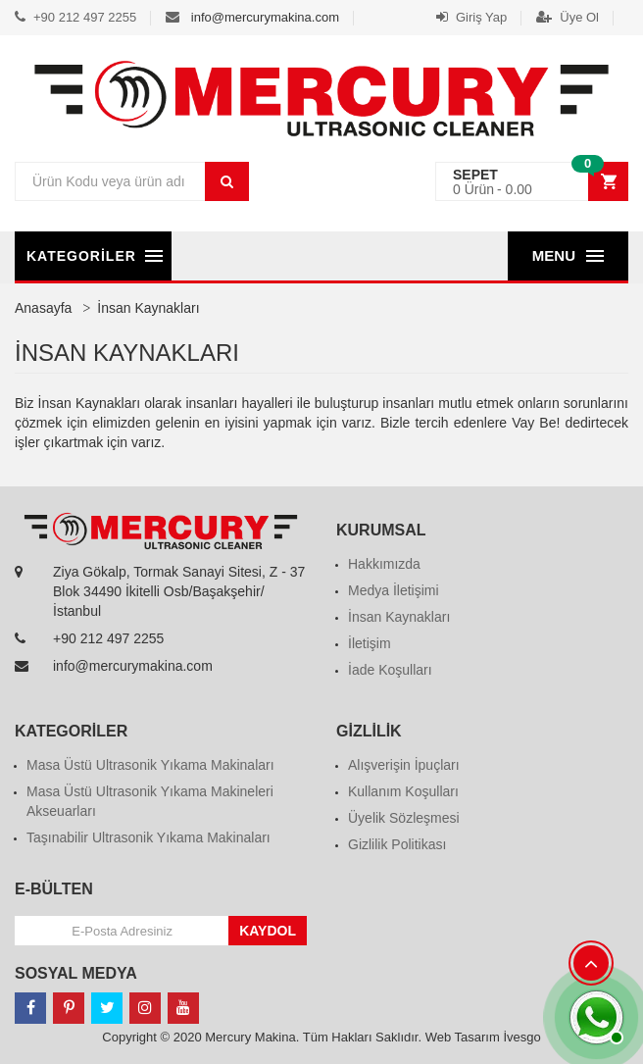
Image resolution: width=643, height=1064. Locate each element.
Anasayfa (43, 308)
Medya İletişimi (393, 590)
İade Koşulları (390, 670)
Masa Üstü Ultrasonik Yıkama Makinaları (150, 765)
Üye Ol (567, 17)
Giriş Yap (471, 17)
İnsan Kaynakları (399, 617)
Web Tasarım (462, 1037)
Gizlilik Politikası (397, 844)
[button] (531, 182)
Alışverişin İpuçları (404, 765)
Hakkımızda (384, 564)
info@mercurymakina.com (265, 17)
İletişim (369, 643)
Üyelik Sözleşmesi (404, 818)
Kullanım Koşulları (403, 791)
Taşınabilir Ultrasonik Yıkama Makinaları (148, 837)
